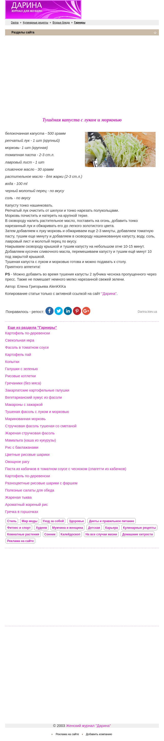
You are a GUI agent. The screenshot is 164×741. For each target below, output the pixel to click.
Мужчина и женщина (67, 528)
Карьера (111, 528)
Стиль (12, 521)
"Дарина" (109, 294)
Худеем (41, 528)
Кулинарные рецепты (35, 22)
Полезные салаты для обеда (29, 490)
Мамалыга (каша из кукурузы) (30, 440)
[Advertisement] (82, 75)
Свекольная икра (19, 340)
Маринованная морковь (25, 419)
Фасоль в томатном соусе (27, 347)
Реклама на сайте (20, 541)
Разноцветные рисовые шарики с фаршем (41, 483)
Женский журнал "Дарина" (88, 726)
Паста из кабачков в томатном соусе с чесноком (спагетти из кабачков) (65, 469)
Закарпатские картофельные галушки (37, 390)
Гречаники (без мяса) (23, 383)
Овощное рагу (17, 462)
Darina (14, 22)
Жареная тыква (18, 497)
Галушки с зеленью (21, 369)
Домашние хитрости (137, 534)
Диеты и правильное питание (111, 521)
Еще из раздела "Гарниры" (32, 327)
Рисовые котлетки (20, 376)
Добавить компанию (99, 734)
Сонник (50, 534)
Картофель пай (18, 355)
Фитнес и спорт (19, 528)
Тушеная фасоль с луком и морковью (37, 412)
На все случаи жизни (101, 534)
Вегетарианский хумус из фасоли (33, 397)
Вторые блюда (61, 22)
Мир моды (29, 521)
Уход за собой (53, 521)
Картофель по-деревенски (27, 333)
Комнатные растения (23, 534)
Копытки (12, 362)
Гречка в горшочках (21, 512)
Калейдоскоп (71, 534)
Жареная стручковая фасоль (30, 433)
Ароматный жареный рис (26, 505)
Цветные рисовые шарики (27, 455)
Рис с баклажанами (21, 447)
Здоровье (76, 521)
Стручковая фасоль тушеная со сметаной (41, 426)
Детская (94, 528)
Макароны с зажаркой (24, 405)
